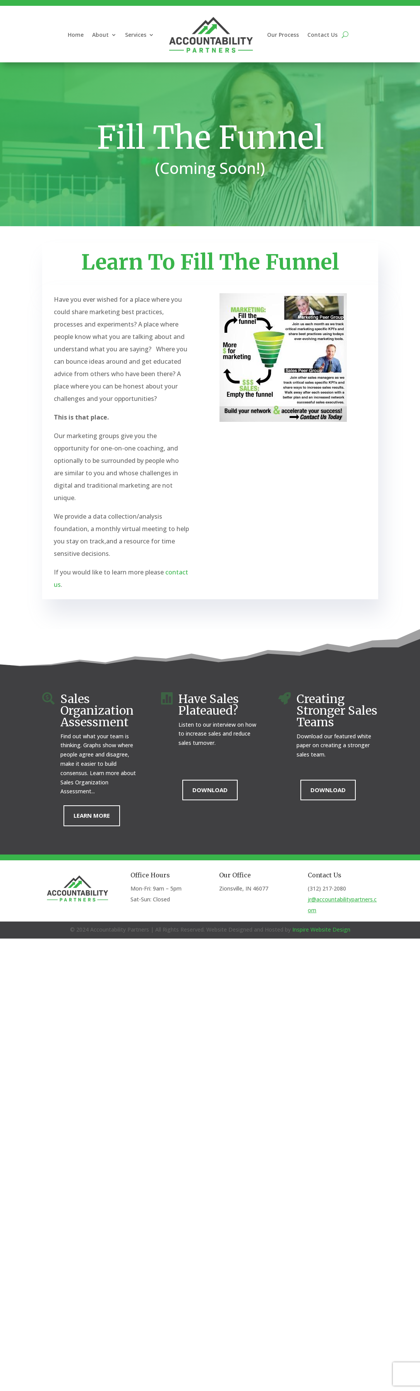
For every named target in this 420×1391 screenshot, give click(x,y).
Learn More (92, 815)
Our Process (283, 34)
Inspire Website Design (321, 929)
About (100, 34)
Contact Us (322, 34)
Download (210, 790)
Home (76, 34)
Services (135, 34)
